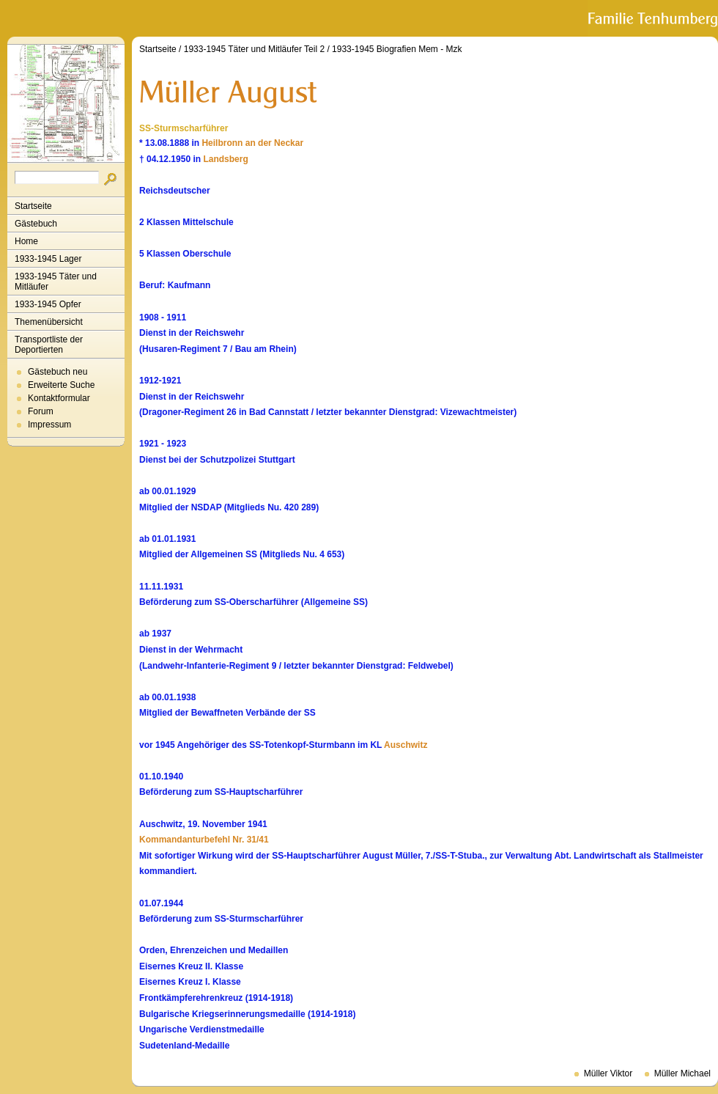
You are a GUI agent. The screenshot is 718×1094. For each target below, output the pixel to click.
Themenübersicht (49, 322)
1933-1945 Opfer (48, 304)
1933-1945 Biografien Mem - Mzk (397, 49)
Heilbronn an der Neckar (252, 143)
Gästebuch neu (57, 372)
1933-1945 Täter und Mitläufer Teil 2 (254, 49)
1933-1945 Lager (48, 259)
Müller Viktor (608, 1073)
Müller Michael (682, 1073)
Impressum (49, 424)
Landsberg (225, 159)
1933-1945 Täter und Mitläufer (56, 281)
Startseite (33, 206)
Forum (40, 411)
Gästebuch (36, 224)
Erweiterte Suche (61, 385)
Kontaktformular (59, 398)
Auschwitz (405, 745)
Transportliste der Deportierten (49, 344)
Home (26, 241)
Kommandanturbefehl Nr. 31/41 (204, 839)
